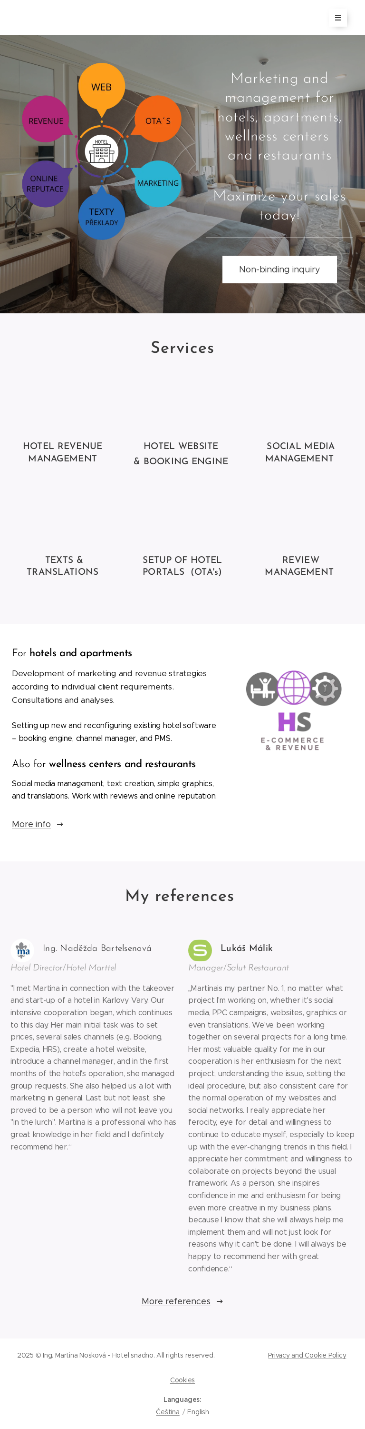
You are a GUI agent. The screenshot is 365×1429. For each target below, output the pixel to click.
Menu (335, 18)
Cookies (182, 1380)
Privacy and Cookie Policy (307, 1355)
